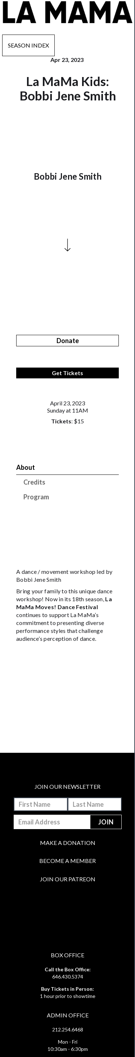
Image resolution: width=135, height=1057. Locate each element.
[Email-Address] (52, 822)
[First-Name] (41, 804)
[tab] (67, 467)
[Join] (105, 822)
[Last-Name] (95, 804)
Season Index (28, 45)
